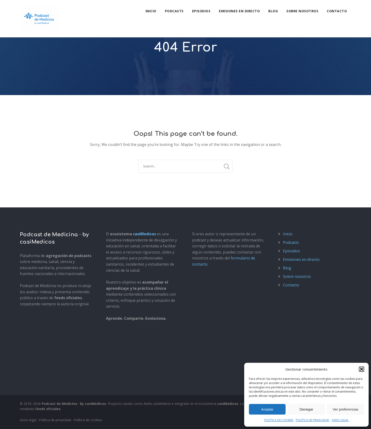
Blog (273, 11)
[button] (361, 369)
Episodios (201, 11)
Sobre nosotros (302, 11)
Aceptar (267, 409)
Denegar (306, 409)
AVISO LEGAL (340, 420)
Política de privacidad (55, 420)
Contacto (337, 11)
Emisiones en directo (239, 11)
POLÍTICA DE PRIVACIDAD (312, 420)
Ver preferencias (345, 409)
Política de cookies (88, 420)
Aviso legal (28, 420)
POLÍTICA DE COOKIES (278, 420)
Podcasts (174, 11)
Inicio (151, 11)
